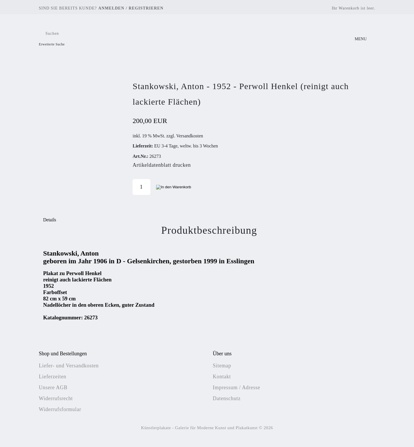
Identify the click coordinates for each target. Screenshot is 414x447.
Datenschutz (227, 398)
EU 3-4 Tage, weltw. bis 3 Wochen (186, 145)
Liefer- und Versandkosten (69, 366)
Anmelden (111, 8)
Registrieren (146, 8)
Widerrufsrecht (56, 398)
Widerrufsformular (60, 409)
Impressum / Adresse (236, 387)
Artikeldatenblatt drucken (162, 165)
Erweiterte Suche (52, 44)
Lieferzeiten (52, 376)
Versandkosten (189, 135)
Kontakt (222, 376)
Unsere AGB (53, 387)
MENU (361, 39)
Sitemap (222, 366)
